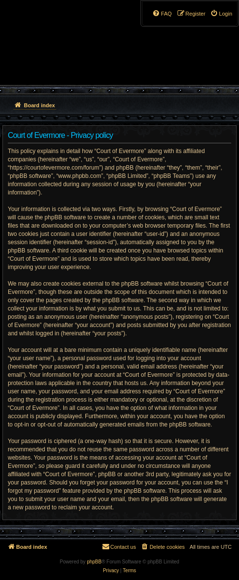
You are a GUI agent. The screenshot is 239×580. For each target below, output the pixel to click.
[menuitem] (221, 13)
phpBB (94, 561)
